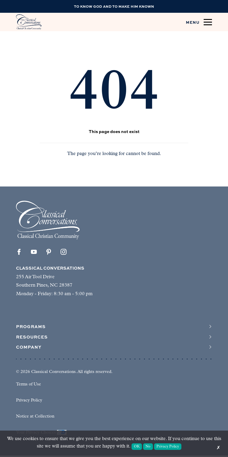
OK (137, 446)
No (148, 446)
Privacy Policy (29, 402)
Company (114, 348)
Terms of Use (28, 386)
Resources (114, 337)
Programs (114, 327)
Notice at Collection (35, 418)
